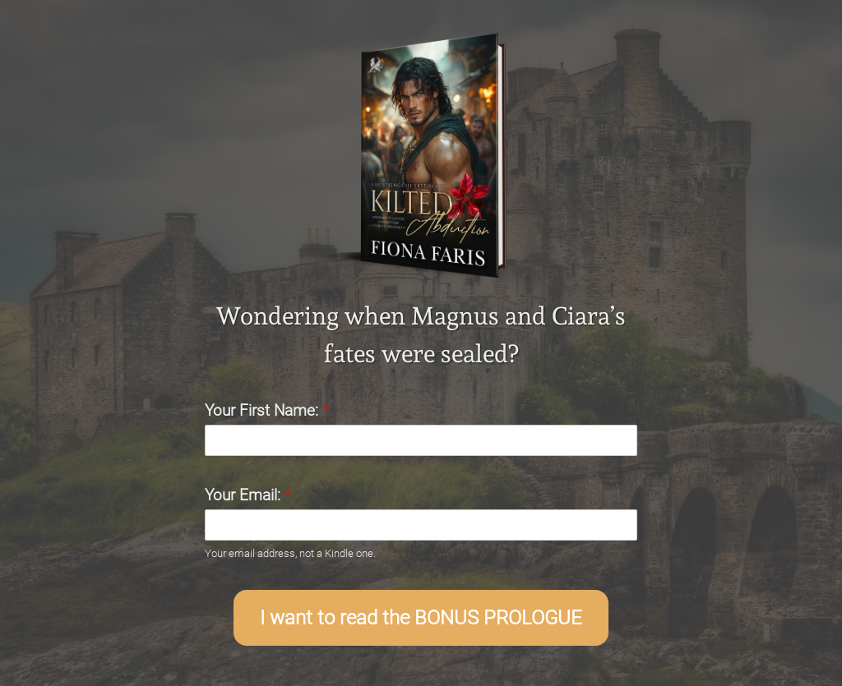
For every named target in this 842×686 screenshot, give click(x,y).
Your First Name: (267, 410)
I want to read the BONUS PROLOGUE (421, 617)
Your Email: (248, 495)
